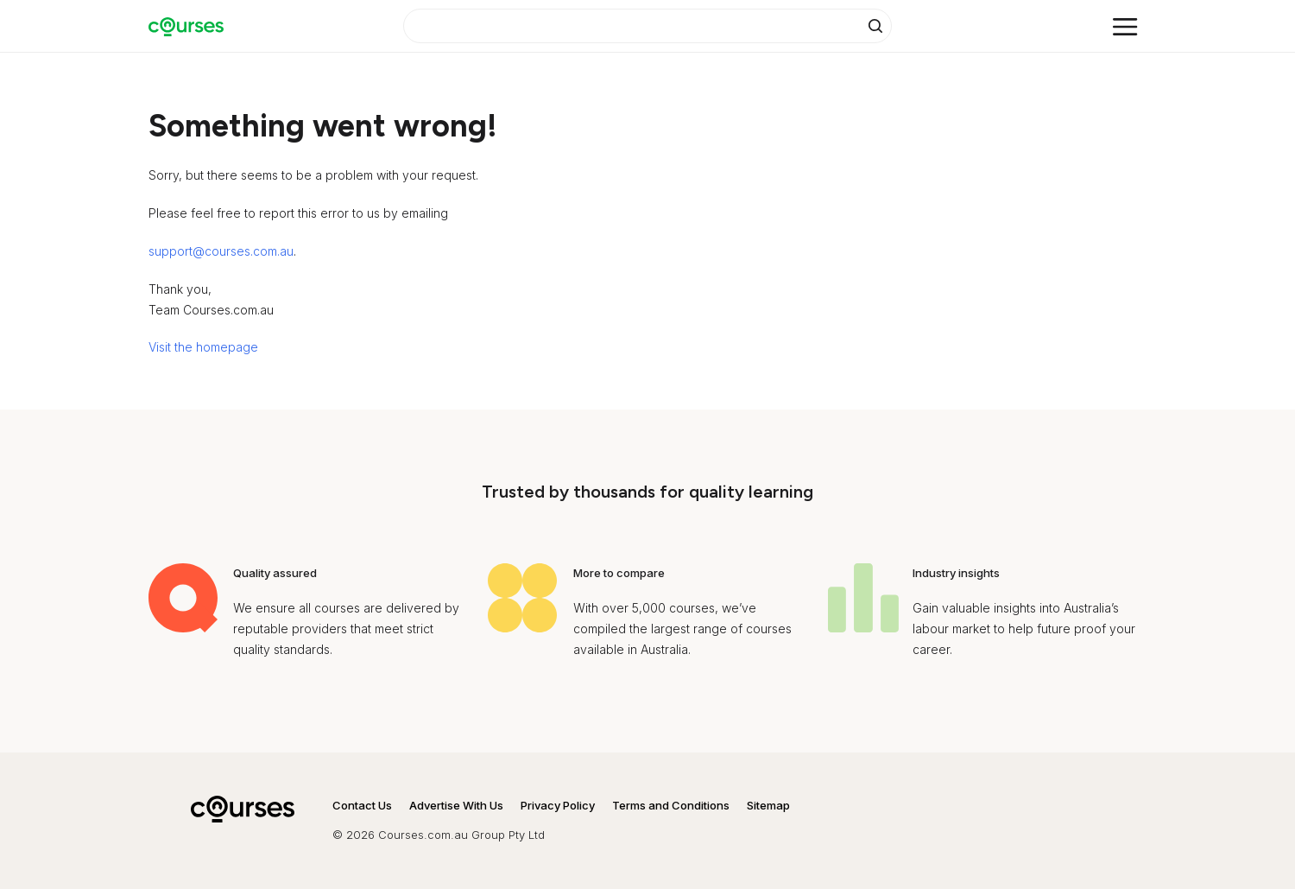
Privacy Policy (558, 805)
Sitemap (768, 805)
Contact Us (362, 805)
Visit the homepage (203, 347)
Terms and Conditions (671, 805)
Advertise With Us (456, 805)
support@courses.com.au (221, 251)
